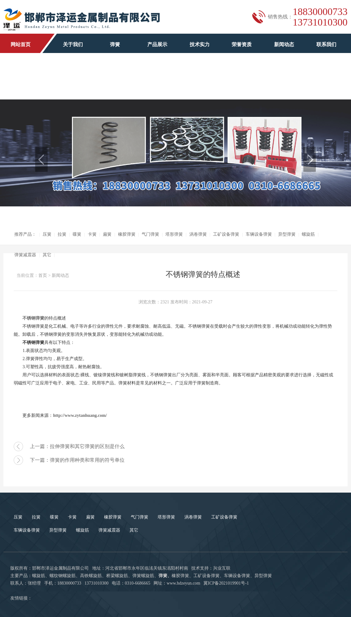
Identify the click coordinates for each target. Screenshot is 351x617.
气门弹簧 (150, 234)
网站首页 (21, 44)
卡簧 (92, 234)
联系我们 (326, 44)
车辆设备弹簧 (259, 234)
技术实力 (200, 44)
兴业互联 (221, 568)
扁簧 (107, 234)
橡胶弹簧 (126, 234)
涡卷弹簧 (198, 234)
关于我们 (73, 44)
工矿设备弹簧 (226, 234)
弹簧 (115, 44)
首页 (42, 275)
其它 (47, 255)
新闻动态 (284, 44)
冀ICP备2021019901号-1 (226, 583)
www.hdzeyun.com (183, 583)
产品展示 (157, 44)
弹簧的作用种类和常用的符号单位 (87, 460)
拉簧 (62, 234)
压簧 (47, 234)
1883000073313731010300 (320, 16)
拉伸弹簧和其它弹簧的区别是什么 (87, 446)
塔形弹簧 (174, 234)
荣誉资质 (242, 44)
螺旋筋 (308, 234)
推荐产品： (25, 234)
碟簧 (77, 234)
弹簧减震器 (25, 255)
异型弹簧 (287, 234)
